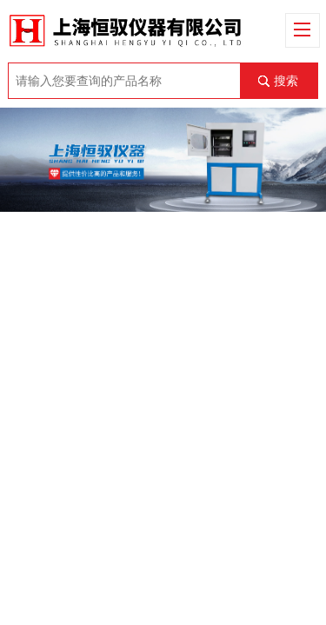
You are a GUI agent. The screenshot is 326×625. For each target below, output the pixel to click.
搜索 (286, 81)
